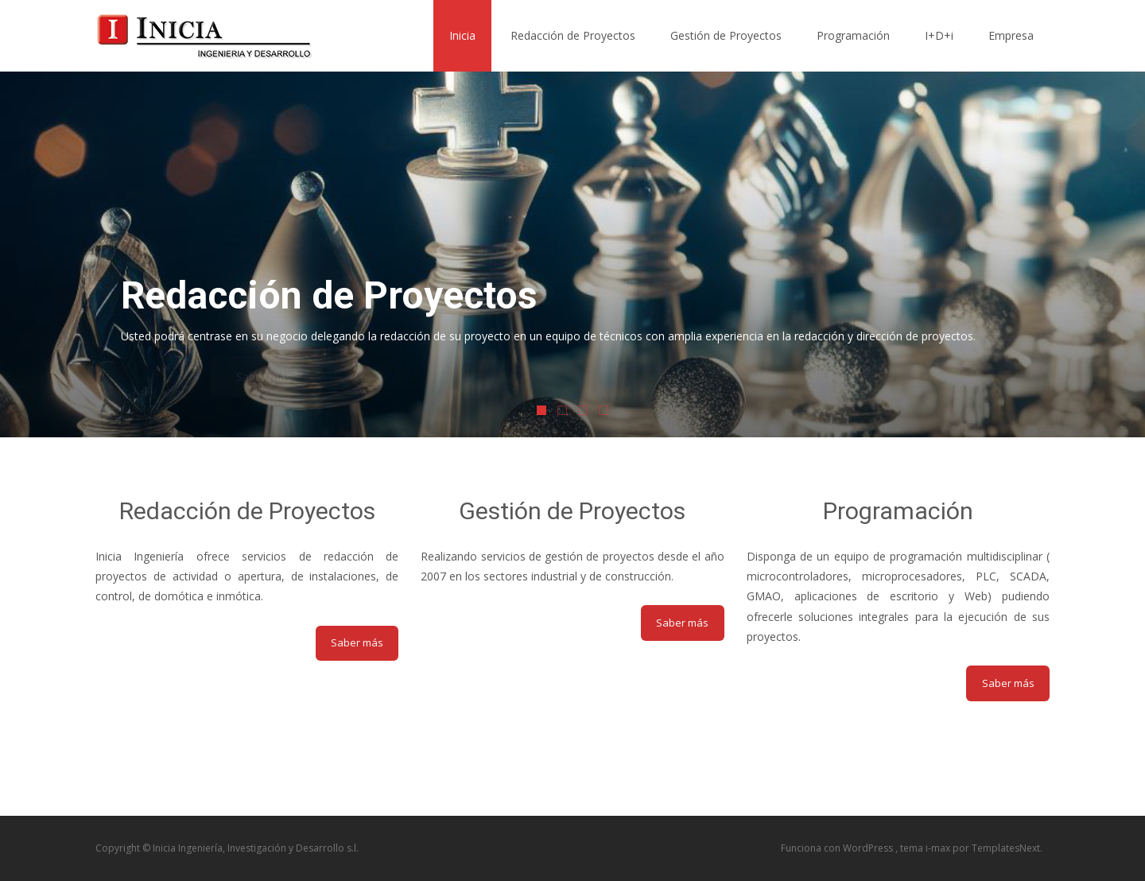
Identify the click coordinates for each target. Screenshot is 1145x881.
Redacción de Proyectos (572, 35)
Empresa (1011, 35)
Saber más (357, 642)
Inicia (462, 35)
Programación (853, 35)
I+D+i (939, 35)
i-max (939, 848)
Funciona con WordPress (838, 848)
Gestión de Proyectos (726, 35)
